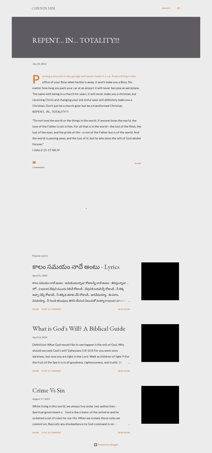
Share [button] (138, 163)
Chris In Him (43, 8)
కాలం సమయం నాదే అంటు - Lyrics (75, 266)
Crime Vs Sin (48, 390)
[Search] (166, 8)
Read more (124, 309)
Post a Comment (51, 309)
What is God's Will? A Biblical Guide (78, 328)
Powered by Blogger (106, 444)
